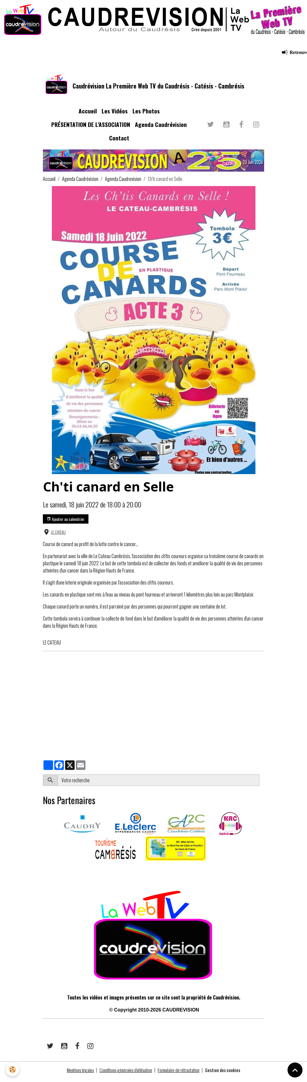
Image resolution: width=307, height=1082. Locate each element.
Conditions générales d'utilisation (124, 1073)
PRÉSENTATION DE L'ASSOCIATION (90, 128)
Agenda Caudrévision (161, 128)
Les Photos (146, 114)
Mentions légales (75, 1073)
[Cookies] (12, 1069)
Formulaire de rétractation (181, 1073)
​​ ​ (43, 872)
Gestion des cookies (228, 1073)
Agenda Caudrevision (123, 182)
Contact (119, 141)
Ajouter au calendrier (66, 522)
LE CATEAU (58, 536)
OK (261, 783)
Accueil (88, 114)
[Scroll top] (295, 1069)
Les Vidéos (115, 114)
